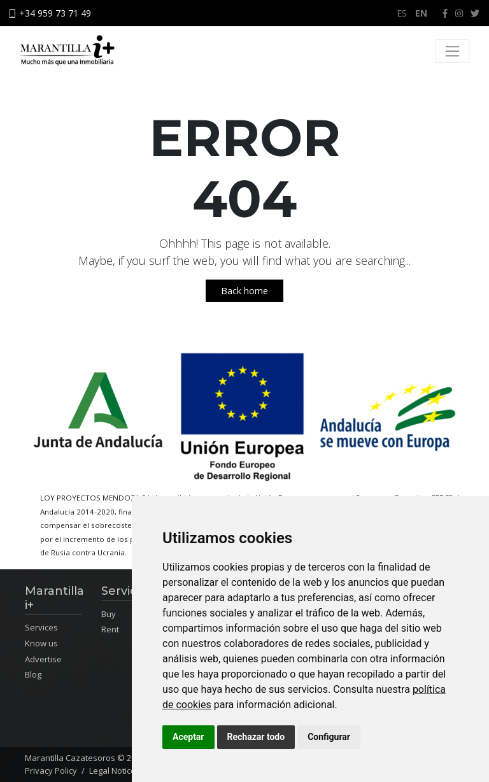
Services (41, 627)
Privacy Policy (51, 770)
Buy (108, 614)
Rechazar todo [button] (256, 737)
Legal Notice (112, 770)
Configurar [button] (329, 737)
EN (421, 13)
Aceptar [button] (188, 737)
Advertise (43, 659)
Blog (33, 674)
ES (402, 13)
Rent (110, 629)
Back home (244, 291)
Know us (41, 643)
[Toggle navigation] (452, 51)
